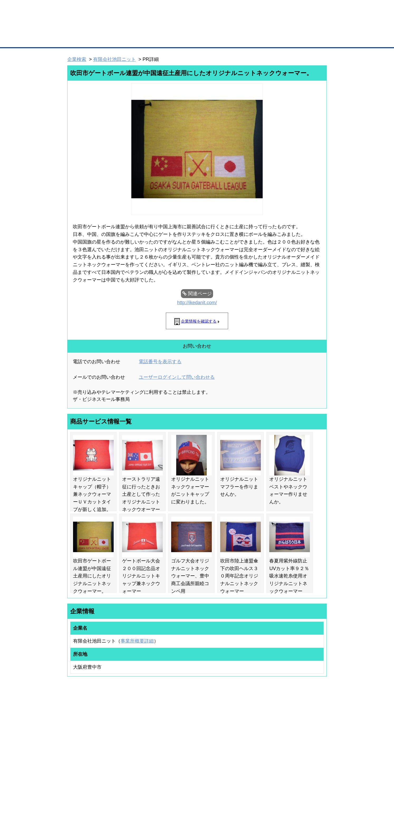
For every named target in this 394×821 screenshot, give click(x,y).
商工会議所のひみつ (252, 734)
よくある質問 (290, 734)
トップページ (78, 39)
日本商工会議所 (249, 728)
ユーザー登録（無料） (78, 728)
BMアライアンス (138, 760)
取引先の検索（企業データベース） (157, 39)
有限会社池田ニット (114, 59)
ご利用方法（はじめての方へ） (303, 728)
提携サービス (135, 753)
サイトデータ (177, 789)
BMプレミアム (136, 728)
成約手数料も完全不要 (155, 28)
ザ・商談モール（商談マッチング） (236, 39)
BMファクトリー (138, 746)
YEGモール (246, 748)
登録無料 (87, 28)
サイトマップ (144, 789)
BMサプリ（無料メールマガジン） (86, 762)
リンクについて (232, 789)
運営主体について (293, 741)
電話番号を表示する (160, 361)
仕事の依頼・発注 (74, 741)
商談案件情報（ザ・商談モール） (85, 748)
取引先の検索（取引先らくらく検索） (89, 734)
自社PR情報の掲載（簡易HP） (83, 755)
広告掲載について (109, 789)
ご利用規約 (264, 789)
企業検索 (76, 59)
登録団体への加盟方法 (188, 734)
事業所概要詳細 (137, 641)
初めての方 (75, 789)
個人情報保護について (302, 789)
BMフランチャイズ (139, 767)
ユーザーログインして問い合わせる (177, 377)
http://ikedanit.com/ (197, 302)
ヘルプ (204, 789)
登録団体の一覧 (183, 728)
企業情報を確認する (199, 321)
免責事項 (74, 797)
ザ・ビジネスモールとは (264, 9)
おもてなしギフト (250, 741)
